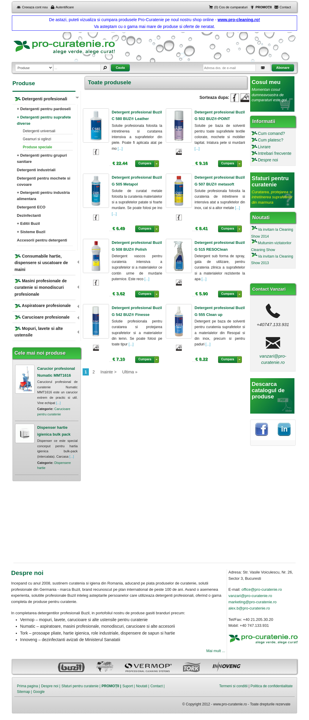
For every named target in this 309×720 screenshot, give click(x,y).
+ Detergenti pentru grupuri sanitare (42, 158)
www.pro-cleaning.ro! (238, 19)
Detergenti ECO (31, 207)
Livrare (264, 146)
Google (39, 692)
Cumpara (144, 163)
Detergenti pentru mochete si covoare (43, 181)
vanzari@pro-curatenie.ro (250, 595)
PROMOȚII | (111, 686)
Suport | (128, 686)
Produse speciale (37, 147)
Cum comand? (271, 133)
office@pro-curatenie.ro (262, 589)
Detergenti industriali (36, 170)
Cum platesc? (270, 140)
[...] (120, 149)
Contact (285, 7)
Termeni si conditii (233, 686)
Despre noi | (50, 686)
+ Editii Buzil (28, 223)
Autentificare (65, 7)
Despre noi (268, 160)
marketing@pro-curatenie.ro (252, 602)
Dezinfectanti (29, 215)
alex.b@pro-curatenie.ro (249, 608)
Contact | (157, 686)
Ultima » (129, 372)
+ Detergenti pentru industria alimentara (43, 195)
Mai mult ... (215, 651)
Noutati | (142, 686)
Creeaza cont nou (35, 7)
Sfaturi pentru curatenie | (81, 686)
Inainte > (108, 372)
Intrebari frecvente (274, 153)
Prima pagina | (28, 686)
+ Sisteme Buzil (31, 232)
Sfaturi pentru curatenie (270, 181)
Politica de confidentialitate (271, 686)
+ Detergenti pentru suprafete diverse (44, 120)
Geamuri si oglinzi (37, 139)
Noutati (261, 217)
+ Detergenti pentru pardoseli (44, 109)
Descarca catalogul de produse (268, 390)
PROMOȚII (264, 7)
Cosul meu (266, 82)
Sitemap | (24, 692)
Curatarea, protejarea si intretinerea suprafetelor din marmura (272, 197)
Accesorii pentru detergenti (42, 240)
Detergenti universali (39, 131)
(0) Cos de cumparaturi (231, 7)
